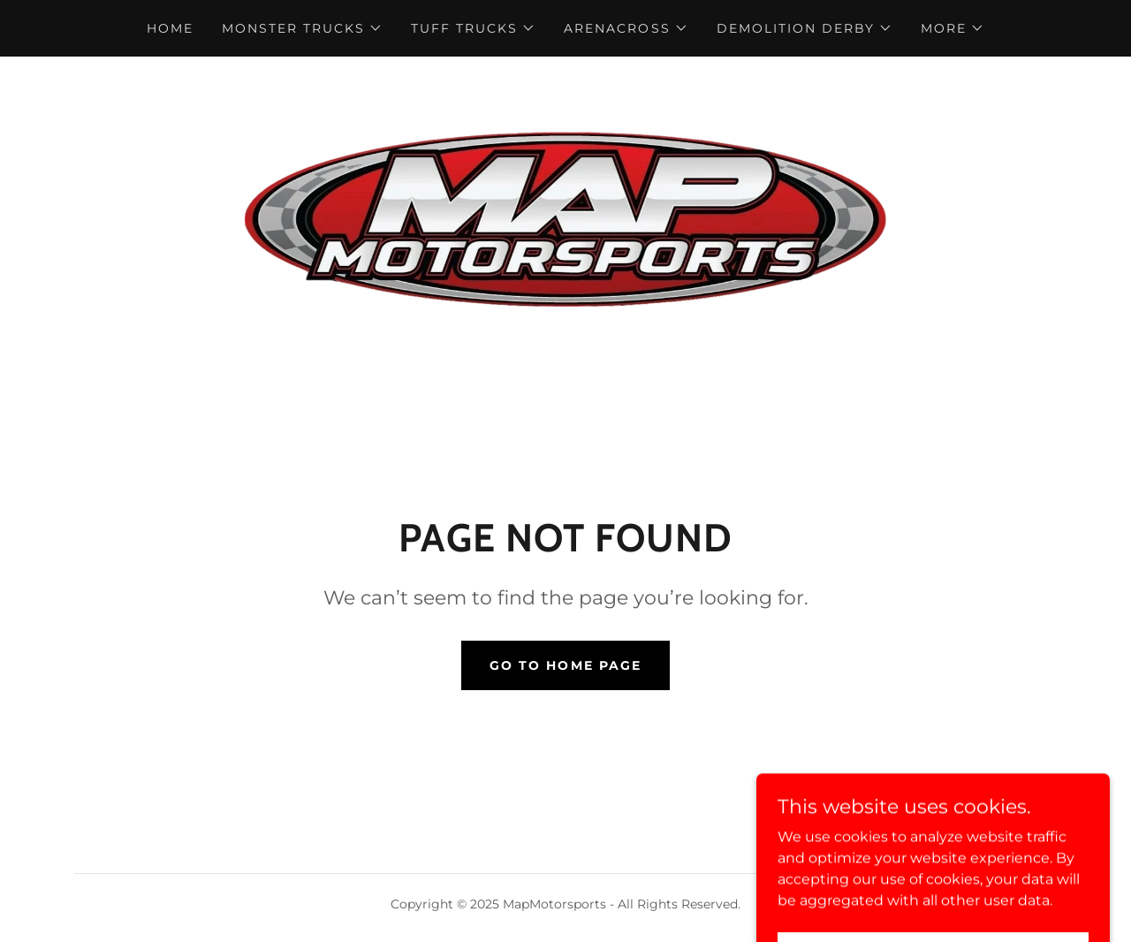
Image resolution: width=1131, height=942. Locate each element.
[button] (302, 28)
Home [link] (170, 28)
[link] (565, 217)
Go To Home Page (565, 665)
